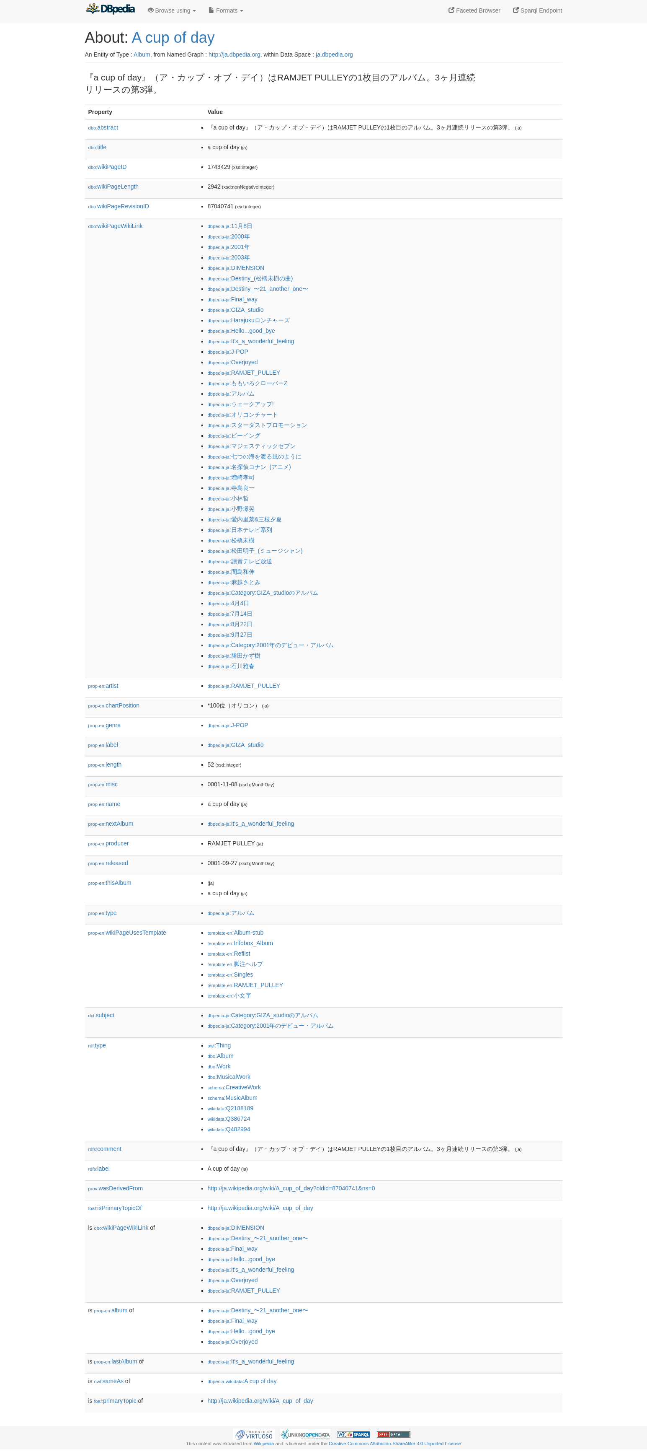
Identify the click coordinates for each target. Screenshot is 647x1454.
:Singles (230, 974)
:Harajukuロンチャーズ (249, 320)
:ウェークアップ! (241, 404)
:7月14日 (230, 613)
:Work (219, 1066)
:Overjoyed (233, 362)
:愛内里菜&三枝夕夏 (245, 519)
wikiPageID (107, 166)
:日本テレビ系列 (240, 529)
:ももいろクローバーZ (248, 383)
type (102, 913)
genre (104, 725)
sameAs (109, 1381)
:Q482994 (229, 1129)
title (97, 147)
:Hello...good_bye (241, 330)
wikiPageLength (113, 186)
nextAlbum (111, 823)
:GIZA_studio (236, 309)
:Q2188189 (231, 1108)
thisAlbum (109, 882)
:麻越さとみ (234, 582)
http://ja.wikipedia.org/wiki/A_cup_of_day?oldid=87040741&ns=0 (291, 1188)
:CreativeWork (234, 1087)
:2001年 (229, 247)
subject (101, 1015)
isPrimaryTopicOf (115, 1208)
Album (142, 54)
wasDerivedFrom (115, 1188)
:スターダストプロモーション (257, 425)
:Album (221, 1055)
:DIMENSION (236, 267)
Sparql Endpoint (537, 10)
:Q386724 (229, 1118)
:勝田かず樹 (234, 655)
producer (108, 843)
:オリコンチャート (243, 414)
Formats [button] (226, 10)
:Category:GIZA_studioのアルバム (263, 592)
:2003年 (229, 257)
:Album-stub (236, 932)
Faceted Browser (474, 10)
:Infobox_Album (240, 943)
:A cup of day (242, 1381)
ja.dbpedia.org (334, 54)
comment (104, 1149)
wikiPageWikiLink (115, 226)
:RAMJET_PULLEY (244, 372)
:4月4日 (229, 603)
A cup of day (173, 37)
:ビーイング (234, 435)
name (104, 804)
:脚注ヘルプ (235, 964)
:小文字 (230, 995)
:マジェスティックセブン (252, 446)
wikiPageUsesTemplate (127, 932)
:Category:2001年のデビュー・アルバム (271, 645)
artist (103, 685)
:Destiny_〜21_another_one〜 (258, 288)
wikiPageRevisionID (119, 206)
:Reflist (229, 953)
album (111, 1310)
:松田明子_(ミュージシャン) (255, 550)
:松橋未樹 (231, 540)
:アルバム (231, 393)
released (108, 863)
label (103, 744)
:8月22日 (230, 624)
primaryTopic (115, 1400)
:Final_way (233, 299)
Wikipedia (264, 1443)
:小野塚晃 (231, 508)
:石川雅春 (231, 666)
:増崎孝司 (231, 477)
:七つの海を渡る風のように (255, 456)
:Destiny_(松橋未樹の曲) (250, 278)
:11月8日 (230, 226)
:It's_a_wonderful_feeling (251, 341)
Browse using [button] (172, 10)
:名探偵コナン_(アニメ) (249, 467)
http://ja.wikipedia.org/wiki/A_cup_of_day (260, 1208)
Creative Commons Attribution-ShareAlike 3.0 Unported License (395, 1443)
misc (103, 784)
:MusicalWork (229, 1076)
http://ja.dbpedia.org (234, 54)
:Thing (219, 1045)
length (105, 764)
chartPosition (114, 705)
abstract (103, 127)
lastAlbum (115, 1361)
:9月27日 (230, 634)
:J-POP (228, 351)
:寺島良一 (231, 488)
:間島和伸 (231, 571)
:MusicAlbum (233, 1097)
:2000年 (229, 236)
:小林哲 (228, 498)
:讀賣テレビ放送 (240, 561)
